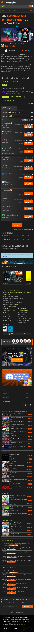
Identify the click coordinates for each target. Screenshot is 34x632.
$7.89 (28, 208)
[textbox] (15, 112)
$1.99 (28, 183)
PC (4, 85)
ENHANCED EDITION (9, 100)
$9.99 (28, 216)
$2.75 (28, 193)
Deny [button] (5, 628)
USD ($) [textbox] (11, 116)
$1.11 (28, 168)
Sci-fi (9, 294)
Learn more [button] (22, 624)
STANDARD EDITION (17, 97)
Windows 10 (24, 310)
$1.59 (28, 177)
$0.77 (28, 143)
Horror (5, 294)
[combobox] (19, 112)
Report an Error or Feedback (23, 229)
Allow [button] (15, 628)
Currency (5, 116)
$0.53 (28, 126)
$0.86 (28, 151)
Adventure (18, 292)
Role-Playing (26, 292)
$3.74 (28, 201)
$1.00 (28, 160)
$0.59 (28, 134)
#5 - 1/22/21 (14, 304)
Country (4, 112)
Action (12, 292)
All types (5, 97)
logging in (5, 256)
